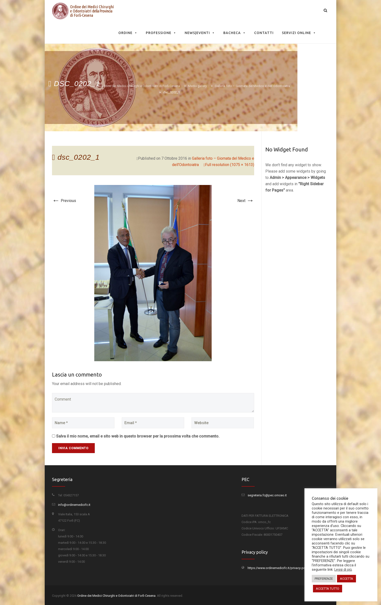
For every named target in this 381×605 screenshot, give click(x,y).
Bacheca (234, 33)
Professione (161, 33)
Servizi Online (299, 33)
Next (245, 200)
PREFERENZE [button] (324, 578)
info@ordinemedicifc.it (74, 505)
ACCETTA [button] (346, 578)
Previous (64, 200)
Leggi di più (343, 569)
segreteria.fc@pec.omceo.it (267, 495)
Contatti (264, 33)
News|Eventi (200, 33)
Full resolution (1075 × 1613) (229, 164)
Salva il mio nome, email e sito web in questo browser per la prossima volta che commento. (137, 436)
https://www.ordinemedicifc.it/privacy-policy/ (279, 568)
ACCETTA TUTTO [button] (327, 588)
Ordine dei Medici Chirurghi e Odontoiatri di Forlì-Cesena (116, 595)
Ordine (128, 33)
